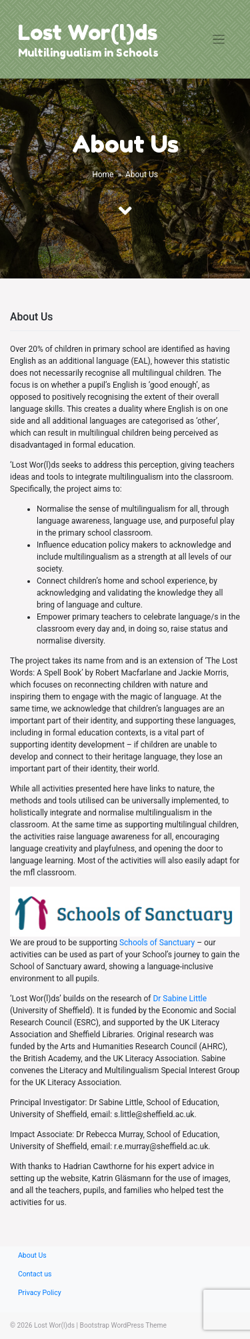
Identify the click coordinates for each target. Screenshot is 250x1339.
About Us (32, 1255)
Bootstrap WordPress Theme (123, 1325)
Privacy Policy (39, 1292)
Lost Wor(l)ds (87, 32)
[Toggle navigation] (219, 39)
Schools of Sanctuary (157, 942)
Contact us (35, 1274)
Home (102, 174)
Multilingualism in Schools (88, 52)
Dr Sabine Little (180, 998)
